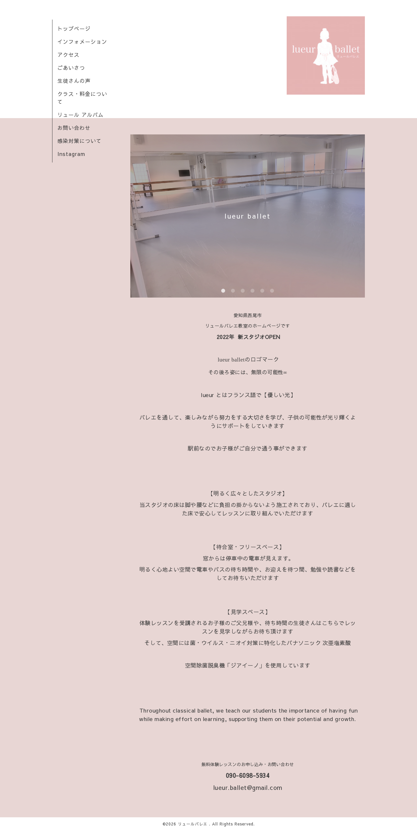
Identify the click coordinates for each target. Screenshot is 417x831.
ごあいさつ (71, 67)
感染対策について (79, 140)
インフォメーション (82, 41)
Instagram (71, 153)
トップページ (74, 28)
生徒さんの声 (74, 80)
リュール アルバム (80, 114)
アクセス (68, 54)
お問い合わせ (74, 127)
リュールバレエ (193, 823)
